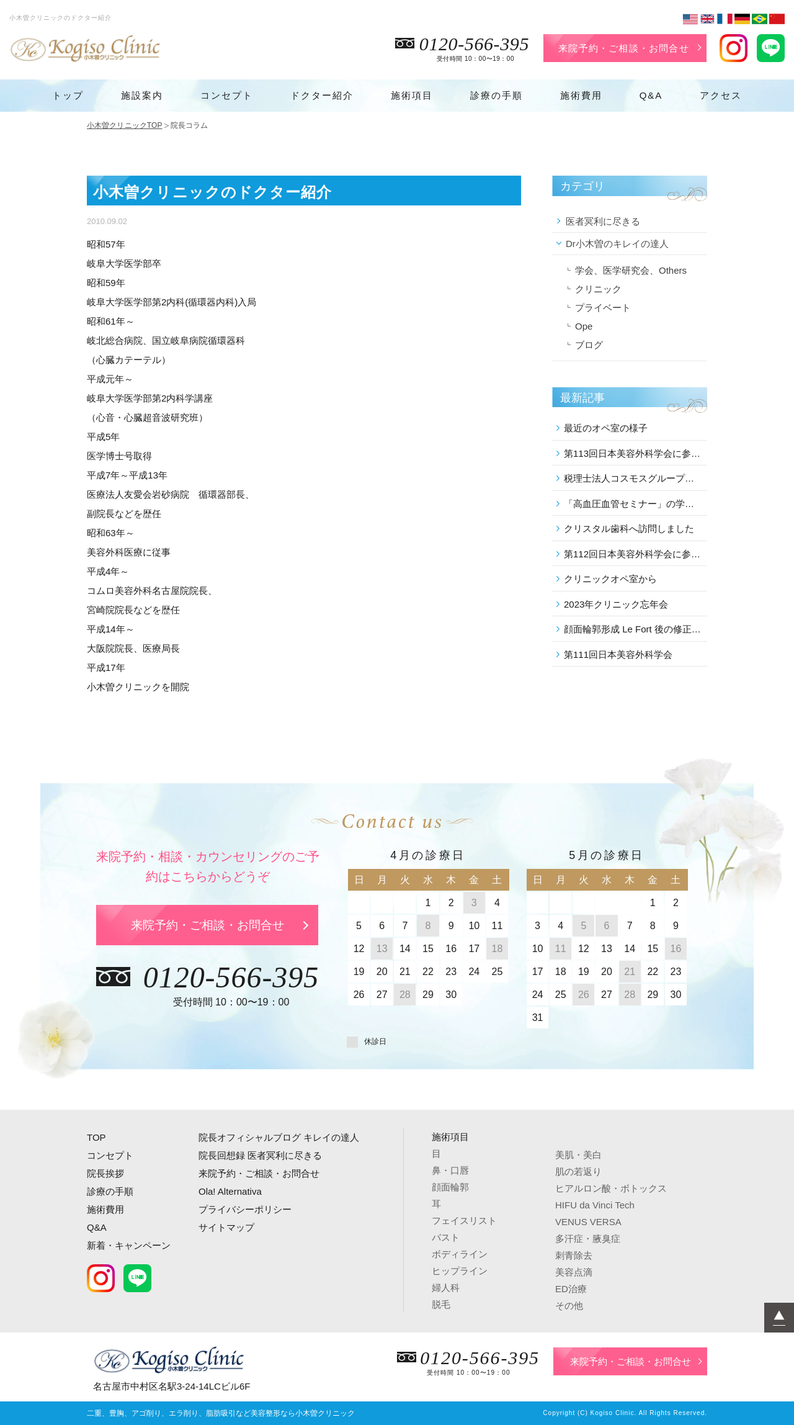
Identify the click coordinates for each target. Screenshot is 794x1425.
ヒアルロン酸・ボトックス (611, 1188)
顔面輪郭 (450, 1187)
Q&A (651, 95)
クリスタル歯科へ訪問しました (629, 528)
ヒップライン (460, 1270)
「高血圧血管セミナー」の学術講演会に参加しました (633, 503)
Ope (583, 326)
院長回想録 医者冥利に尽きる (260, 1155)
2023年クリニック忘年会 (616, 604)
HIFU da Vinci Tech (595, 1205)
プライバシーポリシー (245, 1209)
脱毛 (441, 1304)
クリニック (598, 289)
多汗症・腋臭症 (587, 1238)
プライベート (603, 307)
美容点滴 (573, 1272)
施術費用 (581, 95)
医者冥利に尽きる (603, 221)
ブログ (589, 344)
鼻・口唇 (450, 1170)
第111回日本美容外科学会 (618, 654)
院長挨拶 (105, 1173)
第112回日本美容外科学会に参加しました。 (633, 554)
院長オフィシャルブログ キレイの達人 (278, 1137)
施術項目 (412, 95)
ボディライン (460, 1254)
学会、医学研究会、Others (631, 270)
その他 (569, 1305)
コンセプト (226, 95)
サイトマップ (226, 1227)
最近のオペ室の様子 (606, 428)
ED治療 (571, 1288)
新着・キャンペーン (129, 1245)
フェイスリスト (464, 1220)
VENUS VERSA (588, 1221)
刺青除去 (573, 1255)
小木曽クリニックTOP (125, 125)
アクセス (721, 95)
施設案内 (142, 95)
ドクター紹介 (322, 95)
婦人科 (446, 1287)
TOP (96, 1137)
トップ (68, 95)
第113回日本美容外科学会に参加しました (633, 453)
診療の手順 (496, 95)
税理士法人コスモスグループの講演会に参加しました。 (633, 478)
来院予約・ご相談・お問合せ (623, 48)
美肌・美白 (578, 1154)
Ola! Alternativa (230, 1191)
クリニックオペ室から (610, 578)
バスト (446, 1237)
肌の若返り (578, 1171)
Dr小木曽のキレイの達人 (617, 243)
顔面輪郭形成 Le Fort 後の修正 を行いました (633, 629)
